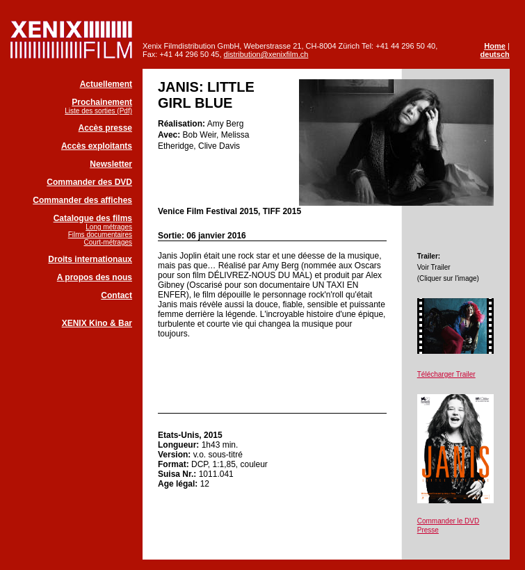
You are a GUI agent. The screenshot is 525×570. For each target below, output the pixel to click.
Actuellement (106, 84)
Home (495, 46)
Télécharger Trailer (446, 374)
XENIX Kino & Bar (97, 323)
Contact (116, 295)
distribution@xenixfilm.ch (266, 54)
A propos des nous (94, 277)
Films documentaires (100, 234)
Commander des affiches (82, 200)
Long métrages (109, 227)
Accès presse (105, 128)
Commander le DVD (448, 521)
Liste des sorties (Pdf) (98, 111)
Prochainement (102, 102)
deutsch (495, 54)
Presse (428, 530)
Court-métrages (108, 242)
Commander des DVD (89, 182)
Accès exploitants (96, 146)
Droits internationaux (90, 259)
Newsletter (111, 164)
